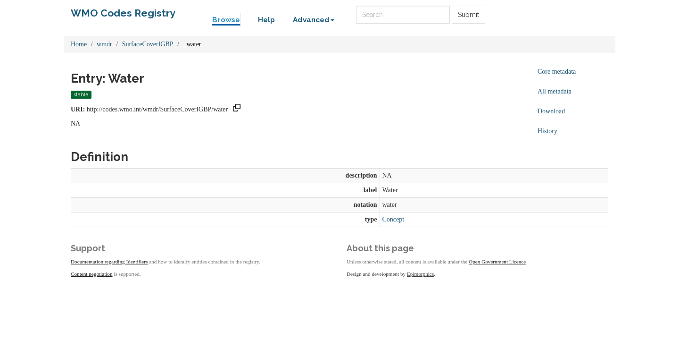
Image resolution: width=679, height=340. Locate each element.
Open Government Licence (497, 261)
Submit (468, 14)
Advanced (313, 20)
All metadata (554, 91)
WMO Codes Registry (123, 13)
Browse (226, 20)
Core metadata (557, 71)
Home (79, 44)
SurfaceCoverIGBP (148, 44)
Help (266, 20)
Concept (393, 219)
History (547, 131)
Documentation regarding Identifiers (109, 261)
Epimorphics (420, 274)
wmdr (104, 44)
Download (551, 111)
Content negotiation (92, 274)
